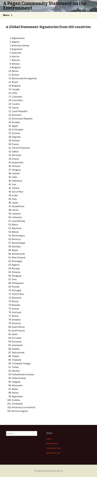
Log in (49, 438)
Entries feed (51, 443)
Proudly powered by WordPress (48, 470)
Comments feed (53, 448)
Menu (6, 15)
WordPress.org (53, 452)
